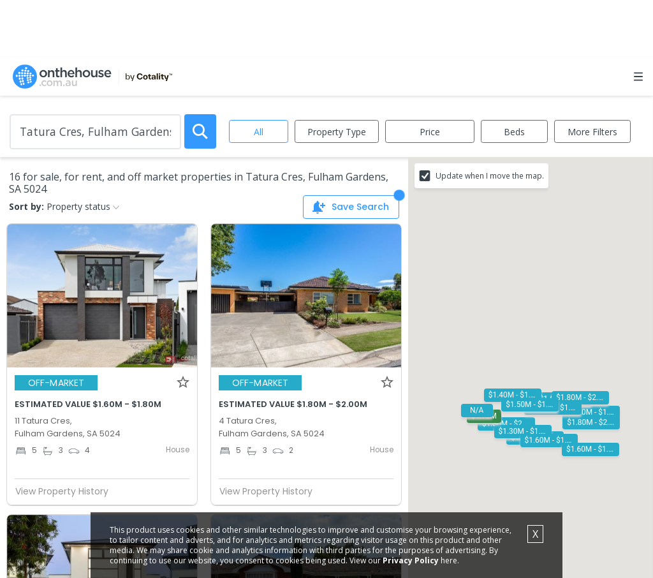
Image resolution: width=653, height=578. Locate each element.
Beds (514, 132)
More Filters (592, 132)
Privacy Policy (411, 560)
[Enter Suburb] (95, 131)
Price (430, 132)
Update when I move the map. (490, 175)
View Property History (67, 491)
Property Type (336, 132)
